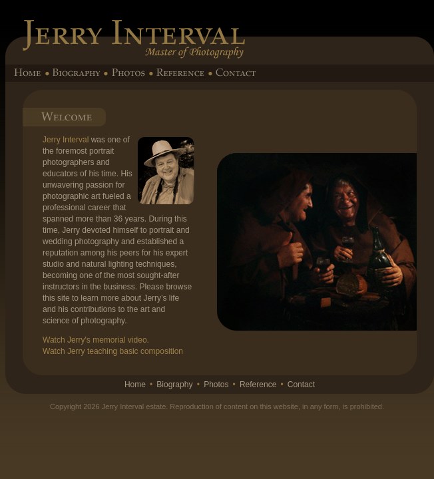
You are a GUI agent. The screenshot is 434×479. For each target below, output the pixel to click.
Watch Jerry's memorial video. (96, 340)
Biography (174, 384)
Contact (301, 384)
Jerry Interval (66, 139)
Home (135, 384)
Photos (216, 384)
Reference (258, 384)
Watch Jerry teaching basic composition (113, 351)
